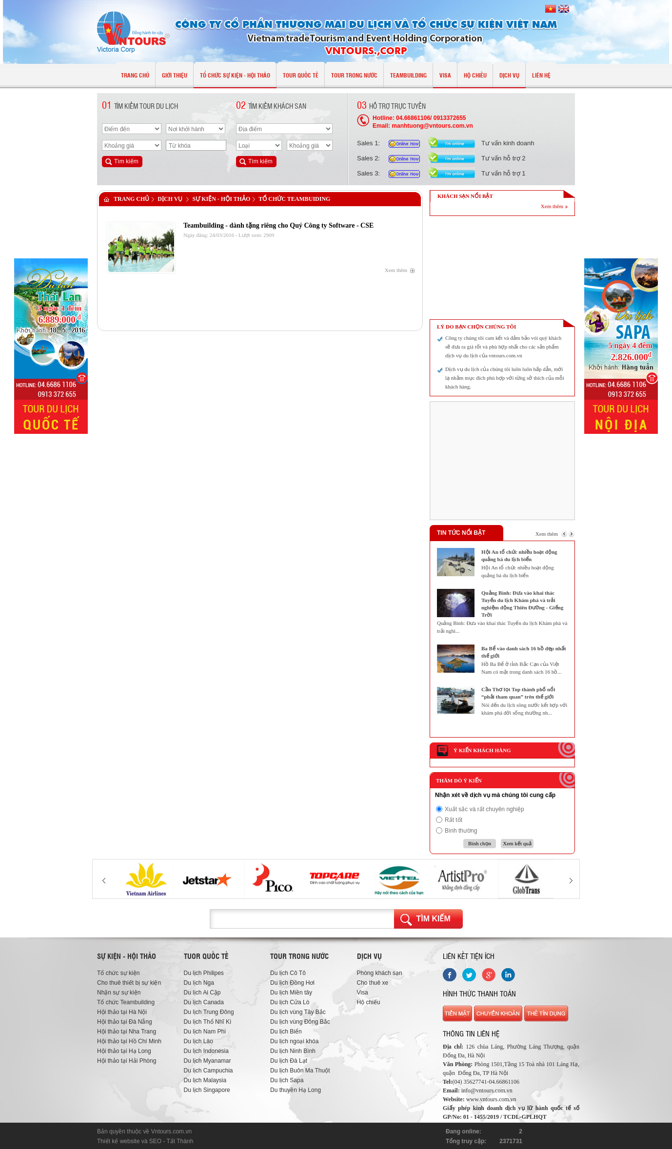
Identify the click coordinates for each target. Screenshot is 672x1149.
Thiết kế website (118, 1141)
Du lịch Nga (199, 982)
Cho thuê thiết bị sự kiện (129, 982)
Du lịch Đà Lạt (288, 1060)
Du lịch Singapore (207, 1090)
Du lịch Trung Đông (209, 1012)
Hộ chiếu (368, 1002)
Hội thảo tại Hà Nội (122, 1012)
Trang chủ (131, 198)
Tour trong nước (299, 956)
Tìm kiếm (433, 919)
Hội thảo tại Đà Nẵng (124, 1021)
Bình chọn (479, 843)
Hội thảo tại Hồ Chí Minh (129, 1041)
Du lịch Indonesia (206, 1051)
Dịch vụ (170, 198)
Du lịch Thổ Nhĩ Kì (208, 1021)
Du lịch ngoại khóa (294, 1041)
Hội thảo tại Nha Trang (126, 1031)
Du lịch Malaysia (205, 1080)
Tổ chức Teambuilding (126, 1002)
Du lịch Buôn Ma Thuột (300, 1070)
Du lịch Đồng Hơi (292, 982)
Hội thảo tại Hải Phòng (126, 1060)
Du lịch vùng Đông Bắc (300, 1021)
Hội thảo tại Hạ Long (124, 1051)
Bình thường (461, 830)
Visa (362, 992)
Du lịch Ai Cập (202, 992)
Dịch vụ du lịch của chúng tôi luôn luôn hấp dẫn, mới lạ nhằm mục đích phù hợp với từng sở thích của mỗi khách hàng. (504, 377)
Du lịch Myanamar (207, 1060)
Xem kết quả (517, 843)
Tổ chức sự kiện (118, 973)
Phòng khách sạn (379, 973)
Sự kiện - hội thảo (126, 956)
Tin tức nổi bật (461, 532)
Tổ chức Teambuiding (294, 198)
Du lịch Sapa (286, 1080)
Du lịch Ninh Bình (293, 1051)
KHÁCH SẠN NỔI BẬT (465, 196)
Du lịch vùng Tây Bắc (298, 1012)
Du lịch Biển (286, 1031)
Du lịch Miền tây (291, 992)
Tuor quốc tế (206, 956)
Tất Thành (180, 1141)
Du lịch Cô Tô (288, 973)
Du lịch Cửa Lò (289, 1002)
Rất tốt (453, 820)
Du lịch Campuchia (208, 1070)
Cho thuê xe (373, 982)
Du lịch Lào (198, 1041)
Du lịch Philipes (204, 973)
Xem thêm (396, 270)
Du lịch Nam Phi (205, 1031)
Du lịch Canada (204, 1002)
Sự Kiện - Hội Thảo (221, 198)
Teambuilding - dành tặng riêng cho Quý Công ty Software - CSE (278, 225)
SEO (155, 1141)
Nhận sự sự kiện (118, 992)
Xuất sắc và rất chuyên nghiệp (484, 809)
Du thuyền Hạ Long (295, 1090)
